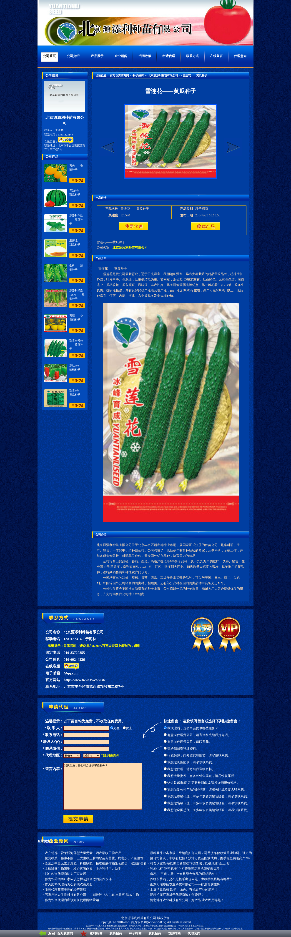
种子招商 (135, 933)
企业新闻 (121, 56)
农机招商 (154, 933)
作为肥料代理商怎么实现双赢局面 (69, 884)
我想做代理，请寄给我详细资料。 (189, 769)
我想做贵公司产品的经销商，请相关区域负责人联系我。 (205, 789)
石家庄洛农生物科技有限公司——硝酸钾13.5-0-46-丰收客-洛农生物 (92, 895)
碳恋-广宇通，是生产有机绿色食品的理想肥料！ (184, 874)
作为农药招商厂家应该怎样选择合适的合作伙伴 (78, 879)
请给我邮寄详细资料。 (181, 748)
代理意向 (194, 933)
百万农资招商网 (119, 75)
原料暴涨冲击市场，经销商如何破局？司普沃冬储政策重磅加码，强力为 (201, 853)
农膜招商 (174, 933)
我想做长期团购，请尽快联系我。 (189, 762)
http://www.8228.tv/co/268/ (84, 680)
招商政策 (144, 56)
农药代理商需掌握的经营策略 (65, 889)
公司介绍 (73, 56)
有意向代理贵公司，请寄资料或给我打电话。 (197, 735)
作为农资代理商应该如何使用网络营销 (72, 900)
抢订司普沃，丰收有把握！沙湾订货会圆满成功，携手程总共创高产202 (200, 858)
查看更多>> (46, 841)
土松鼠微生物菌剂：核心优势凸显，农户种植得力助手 (83, 868)
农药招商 (115, 933)
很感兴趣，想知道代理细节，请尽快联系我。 (197, 755)
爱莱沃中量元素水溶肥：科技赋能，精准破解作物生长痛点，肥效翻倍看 (96, 863)
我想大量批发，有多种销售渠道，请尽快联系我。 (201, 776)
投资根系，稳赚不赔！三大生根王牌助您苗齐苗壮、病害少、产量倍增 (94, 858)
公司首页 (49, 56)
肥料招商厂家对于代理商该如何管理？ (177, 895)
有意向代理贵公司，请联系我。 (188, 742)
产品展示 (97, 56)
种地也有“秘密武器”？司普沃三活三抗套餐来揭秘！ (186, 868)
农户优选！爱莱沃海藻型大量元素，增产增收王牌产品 (83, 853)
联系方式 (192, 56)
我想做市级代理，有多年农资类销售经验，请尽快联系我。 (207, 796)
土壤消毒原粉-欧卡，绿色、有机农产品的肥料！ (184, 889)
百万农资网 (65, 933)
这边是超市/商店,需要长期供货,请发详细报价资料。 (202, 782)
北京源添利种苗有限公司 (163, 75)
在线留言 (216, 56)
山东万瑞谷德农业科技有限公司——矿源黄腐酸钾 (185, 884)
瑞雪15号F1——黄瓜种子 (76, 344)
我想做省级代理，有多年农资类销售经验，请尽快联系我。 (207, 803)
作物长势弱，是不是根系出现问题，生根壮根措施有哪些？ (191, 879)
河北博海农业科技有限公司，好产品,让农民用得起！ (187, 900)
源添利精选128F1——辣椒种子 (77, 294)
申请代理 (168, 56)
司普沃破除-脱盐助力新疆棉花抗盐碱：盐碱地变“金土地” (190, 863)
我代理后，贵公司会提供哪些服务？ (191, 728)
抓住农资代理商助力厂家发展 (65, 874)
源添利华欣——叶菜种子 (76, 219)
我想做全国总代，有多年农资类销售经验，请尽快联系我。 (207, 810)
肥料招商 (96, 933)
